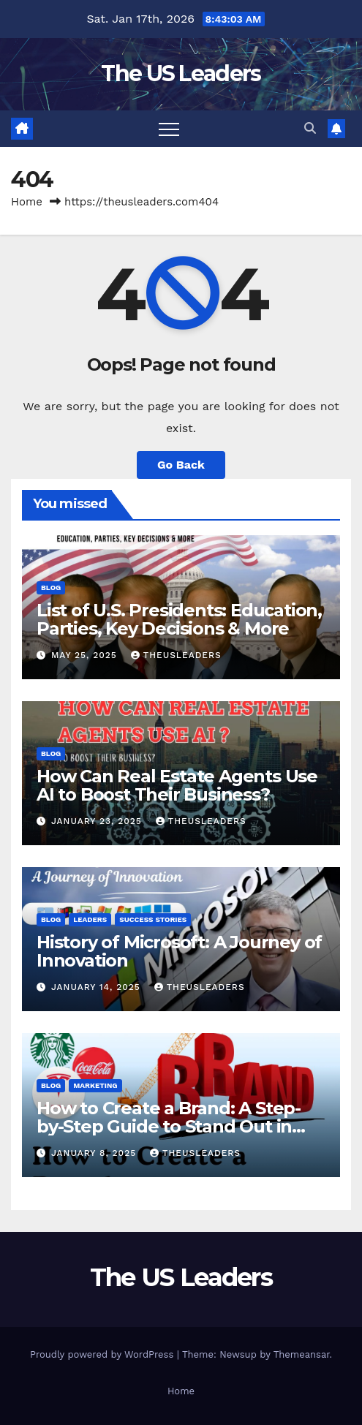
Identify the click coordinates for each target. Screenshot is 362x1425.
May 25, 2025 (86, 655)
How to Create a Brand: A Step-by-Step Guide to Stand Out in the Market (169, 1126)
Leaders (90, 919)
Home (26, 201)
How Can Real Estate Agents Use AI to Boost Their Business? (177, 785)
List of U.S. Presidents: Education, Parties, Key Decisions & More (179, 619)
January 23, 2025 (98, 821)
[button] (310, 128)
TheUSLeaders (176, 655)
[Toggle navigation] (169, 128)
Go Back (181, 465)
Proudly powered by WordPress (103, 1354)
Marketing (95, 1085)
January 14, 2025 (97, 987)
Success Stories (152, 919)
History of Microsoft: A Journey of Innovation (179, 951)
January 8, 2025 (95, 1153)
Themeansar (302, 1354)
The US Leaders (180, 73)
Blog (51, 587)
